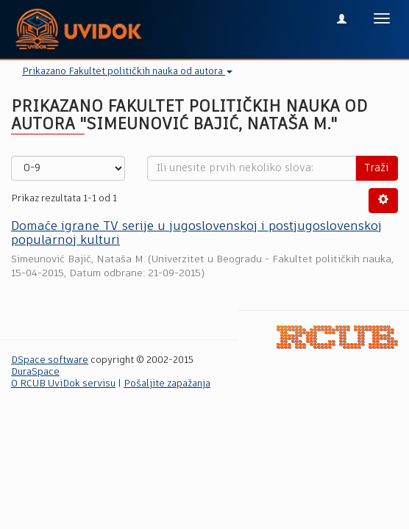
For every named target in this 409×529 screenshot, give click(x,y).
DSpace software (49, 360)
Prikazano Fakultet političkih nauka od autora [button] (127, 71)
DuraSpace (35, 372)
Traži (376, 168)
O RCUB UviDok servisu (63, 384)
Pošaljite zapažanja (167, 384)
